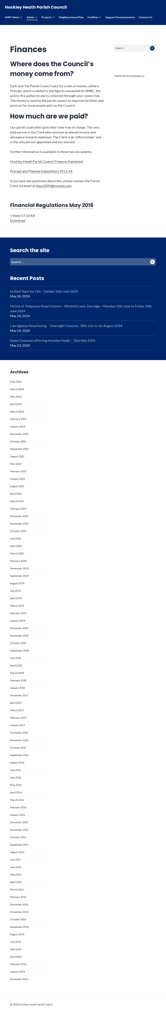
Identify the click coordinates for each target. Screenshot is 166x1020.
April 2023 (16, 404)
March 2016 (17, 799)
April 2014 (16, 956)
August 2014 (17, 934)
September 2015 (19, 844)
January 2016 (17, 814)
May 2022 (16, 463)
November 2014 (19, 911)
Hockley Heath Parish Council (36, 7)
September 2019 (19, 575)
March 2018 (17, 672)
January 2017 (17, 725)
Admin (30, 17)
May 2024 (16, 381)
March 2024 (17, 389)
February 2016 (18, 807)
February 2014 (18, 964)
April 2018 (16, 665)
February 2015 (18, 896)
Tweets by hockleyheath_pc (129, 75)
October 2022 (18, 441)
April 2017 (16, 702)
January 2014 (17, 971)
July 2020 (15, 538)
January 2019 (17, 620)
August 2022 (17, 456)
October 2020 (18, 530)
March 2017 (17, 710)
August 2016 (17, 762)
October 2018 (18, 643)
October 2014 (18, 919)
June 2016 (15, 777)
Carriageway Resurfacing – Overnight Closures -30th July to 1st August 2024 (66, 326)
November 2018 (19, 635)
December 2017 (19, 695)
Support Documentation (120, 17)
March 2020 (17, 553)
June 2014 (15, 949)
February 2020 (18, 560)
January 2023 (17, 426)
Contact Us (145, 17)
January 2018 (17, 687)
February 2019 (18, 613)
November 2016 (19, 740)
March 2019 (17, 605)
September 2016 (19, 755)
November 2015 (19, 829)
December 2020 (19, 516)
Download (17, 220)
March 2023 (17, 411)
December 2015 (19, 822)
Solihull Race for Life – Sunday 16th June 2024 (44, 291)
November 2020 (19, 523)
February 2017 (18, 717)
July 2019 (15, 590)
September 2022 (19, 448)
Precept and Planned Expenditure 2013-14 (41, 171)
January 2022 (17, 478)
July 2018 (15, 657)
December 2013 (19, 979)
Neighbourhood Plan (71, 17)
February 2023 (18, 418)
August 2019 (17, 583)
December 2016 (19, 732)
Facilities (93, 17)
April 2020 (16, 545)
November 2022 (19, 433)
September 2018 (19, 650)
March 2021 (17, 501)
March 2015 (17, 889)
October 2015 (18, 837)
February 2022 (18, 471)
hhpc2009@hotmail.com (53, 186)
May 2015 (16, 874)
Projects (47, 17)
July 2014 (15, 941)
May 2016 (16, 784)
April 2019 (16, 598)
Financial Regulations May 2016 (52, 205)
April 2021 (16, 493)
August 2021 (17, 486)
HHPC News (12, 17)
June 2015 (15, 867)
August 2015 (17, 852)
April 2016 (16, 792)
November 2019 (19, 568)
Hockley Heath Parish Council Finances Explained (46, 161)
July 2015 (15, 859)
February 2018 (18, 680)
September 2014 (19, 926)
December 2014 (19, 904)
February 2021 (18, 508)
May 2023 (16, 396)
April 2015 (16, 881)
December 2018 (19, 628)
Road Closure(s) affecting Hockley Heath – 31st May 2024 (52, 340)
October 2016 (18, 747)
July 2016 (15, 769)
